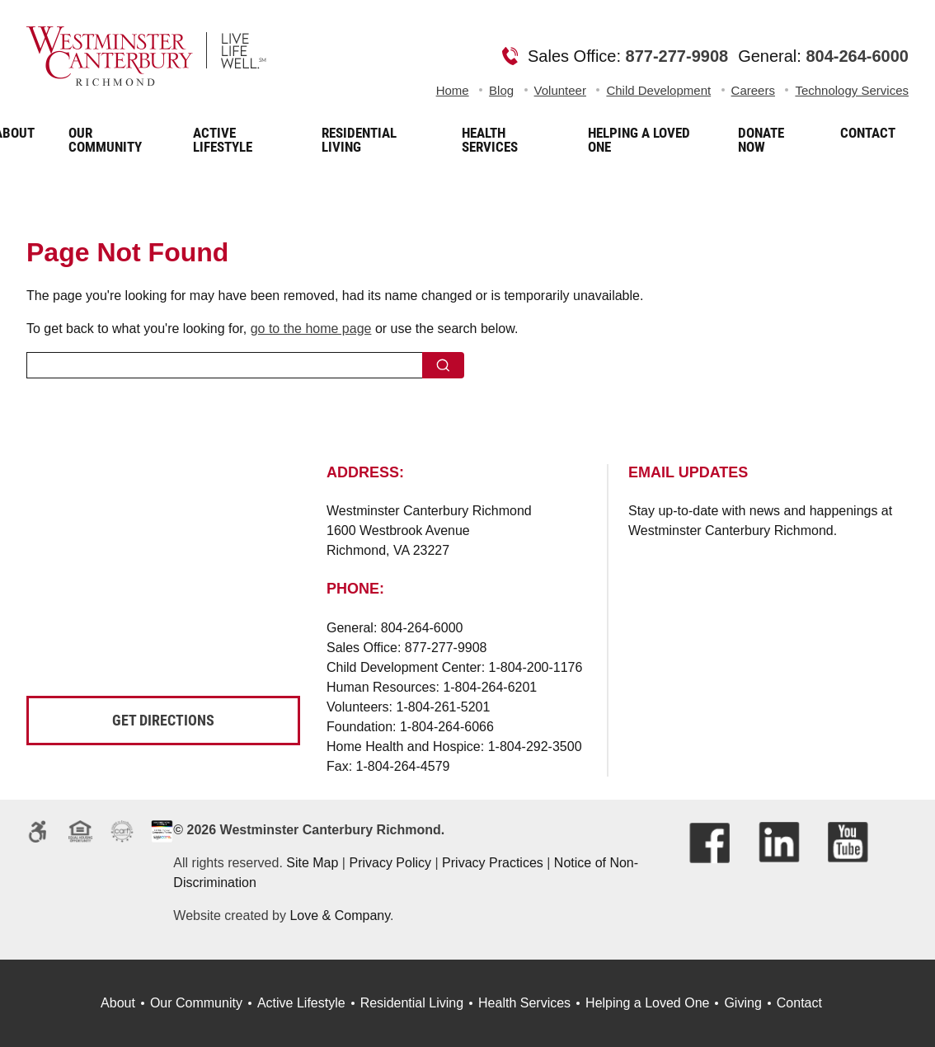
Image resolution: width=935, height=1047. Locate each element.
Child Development (658, 90)
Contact (799, 1003)
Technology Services (852, 90)
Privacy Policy (390, 863)
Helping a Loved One (647, 1003)
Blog (501, 90)
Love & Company (339, 915)
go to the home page (311, 329)
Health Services (524, 1003)
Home (452, 90)
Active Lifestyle (301, 1003)
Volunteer (560, 90)
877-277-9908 (677, 56)
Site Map (312, 863)
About (118, 1003)
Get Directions (163, 720)
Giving (742, 1003)
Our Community (196, 1003)
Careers (753, 90)
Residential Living (411, 1003)
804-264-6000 (857, 56)
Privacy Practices (492, 863)
